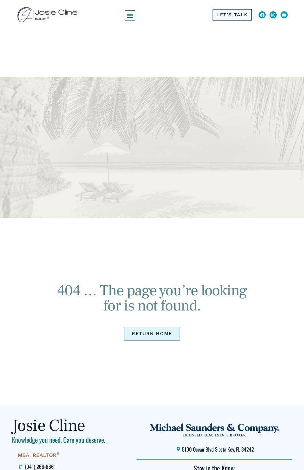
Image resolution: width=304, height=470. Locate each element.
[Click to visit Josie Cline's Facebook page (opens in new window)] (262, 14)
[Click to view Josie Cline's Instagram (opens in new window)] (273, 14)
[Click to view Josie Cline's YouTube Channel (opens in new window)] (284, 14)
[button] (130, 15)
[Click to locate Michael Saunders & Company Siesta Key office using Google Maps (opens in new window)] (214, 449)
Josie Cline (48, 425)
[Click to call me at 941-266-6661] (232, 14)
